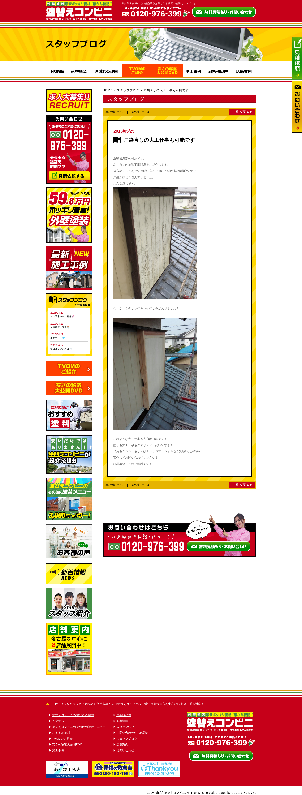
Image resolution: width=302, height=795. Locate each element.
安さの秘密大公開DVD (67, 744)
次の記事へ (140, 112)
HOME (108, 90)
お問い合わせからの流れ (132, 732)
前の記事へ (115, 112)
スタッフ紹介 (125, 727)
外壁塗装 (58, 721)
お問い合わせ (125, 750)
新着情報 (122, 721)
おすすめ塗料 (61, 732)
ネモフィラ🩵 (57, 338)
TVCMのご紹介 (62, 738)
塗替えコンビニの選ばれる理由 (73, 715)
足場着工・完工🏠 (60, 327)
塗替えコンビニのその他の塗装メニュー (79, 727)
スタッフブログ (128, 90)
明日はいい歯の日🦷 (61, 349)
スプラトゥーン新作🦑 (62, 316)
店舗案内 (122, 744)
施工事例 (58, 750)
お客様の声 (123, 715)
